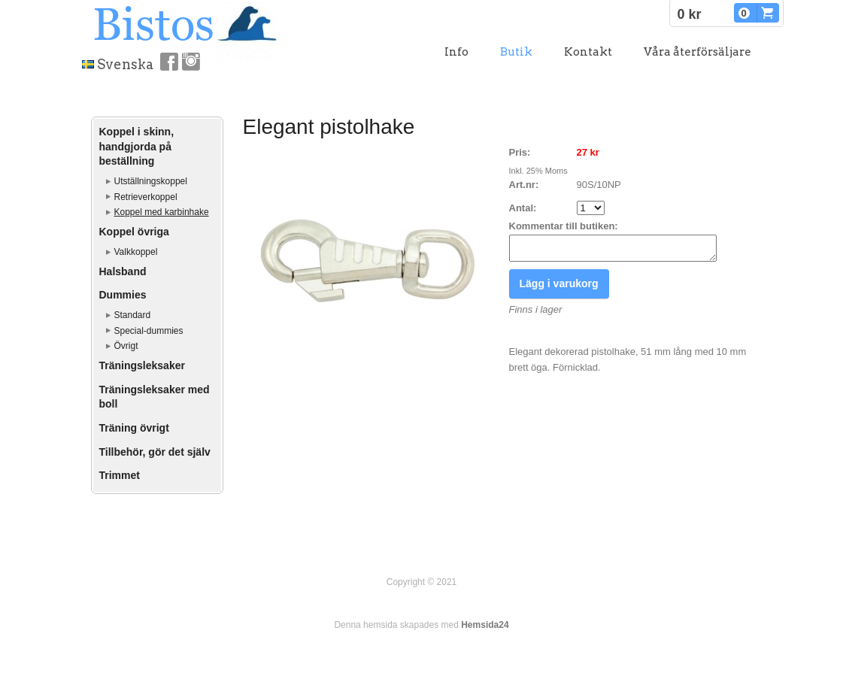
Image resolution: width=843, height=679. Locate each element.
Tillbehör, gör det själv (155, 452)
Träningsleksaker (142, 365)
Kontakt (588, 52)
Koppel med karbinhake (161, 212)
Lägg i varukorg (559, 288)
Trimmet (119, 475)
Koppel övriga (134, 232)
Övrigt (126, 346)
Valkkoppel (136, 252)
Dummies (123, 295)
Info (456, 52)
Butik (516, 52)
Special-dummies (148, 331)
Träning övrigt (134, 428)
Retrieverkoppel (145, 197)
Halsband (123, 271)
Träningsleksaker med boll (154, 397)
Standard (132, 315)
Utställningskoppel (150, 181)
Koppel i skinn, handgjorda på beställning (136, 146)
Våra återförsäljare (697, 52)
